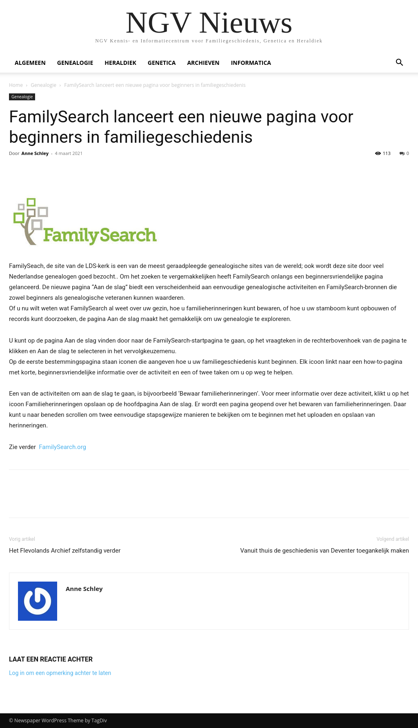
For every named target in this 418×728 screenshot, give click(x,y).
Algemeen (30, 62)
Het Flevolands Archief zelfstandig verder (64, 550)
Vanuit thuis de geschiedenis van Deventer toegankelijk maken (324, 550)
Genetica (162, 62)
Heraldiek (120, 62)
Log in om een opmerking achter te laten (60, 673)
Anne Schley (35, 153)
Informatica (251, 62)
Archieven (203, 62)
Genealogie (75, 62)
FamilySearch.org (62, 447)
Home (16, 85)
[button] (399, 63)
